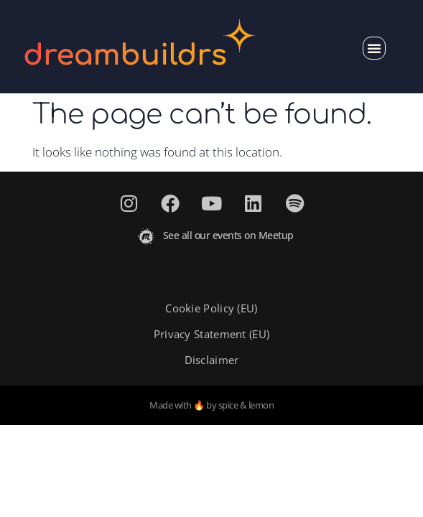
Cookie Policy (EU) (211, 308)
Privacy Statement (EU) (212, 334)
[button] (374, 48)
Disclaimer (212, 360)
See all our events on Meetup (228, 235)
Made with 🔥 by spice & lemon (211, 405)
